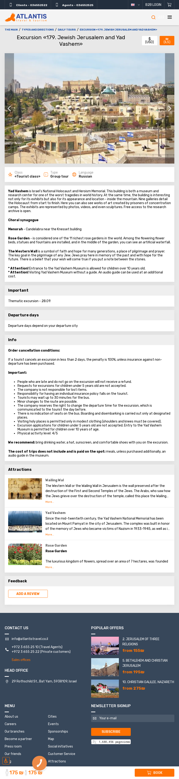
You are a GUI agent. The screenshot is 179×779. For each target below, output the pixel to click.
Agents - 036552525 (74, 4)
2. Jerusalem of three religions (140, 641)
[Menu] (169, 17)
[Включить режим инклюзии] (6, 761)
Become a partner (18, 739)
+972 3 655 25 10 (25, 647)
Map (51, 739)
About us (11, 717)
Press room (13, 746)
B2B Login (153, 5)
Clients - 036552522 (27, 4)
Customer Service (61, 754)
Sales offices (21, 660)
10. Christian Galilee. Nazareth (148, 682)
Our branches (14, 732)
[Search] (153, 17)
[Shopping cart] (169, 4)
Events (53, 724)
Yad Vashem (55, 513)
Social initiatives (60, 746)
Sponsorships (58, 732)
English (139, 5)
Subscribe (111, 732)
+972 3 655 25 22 (25, 652)
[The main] (26, 17)
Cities (52, 717)
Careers (10, 724)
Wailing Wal (54, 480)
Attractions (57, 761)
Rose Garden (56, 546)
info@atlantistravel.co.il (30, 639)
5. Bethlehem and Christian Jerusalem (145, 663)
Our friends (13, 754)
